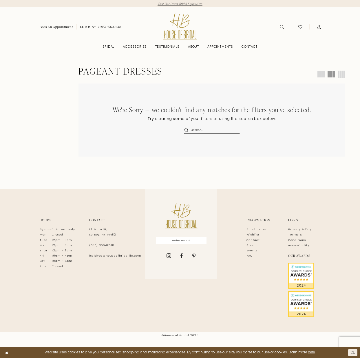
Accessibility (298, 245)
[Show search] (282, 26)
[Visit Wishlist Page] (300, 26)
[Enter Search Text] (212, 130)
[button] (318, 26)
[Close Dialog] (7, 352)
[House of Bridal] (180, 26)
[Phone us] (100, 26)
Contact (253, 240)
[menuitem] (56, 26)
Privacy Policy (300, 229)
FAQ (249, 256)
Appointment (257, 229)
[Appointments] (56, 26)
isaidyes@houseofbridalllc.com (115, 256)
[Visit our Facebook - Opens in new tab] (181, 256)
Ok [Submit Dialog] (353, 352)
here (311, 352)
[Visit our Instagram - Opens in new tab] (169, 256)
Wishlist (253, 234)
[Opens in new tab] (304, 276)
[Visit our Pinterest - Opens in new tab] (194, 256)
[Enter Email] (181, 240)
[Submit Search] (187, 130)
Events (251, 250)
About (251, 245)
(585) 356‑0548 (101, 245)
